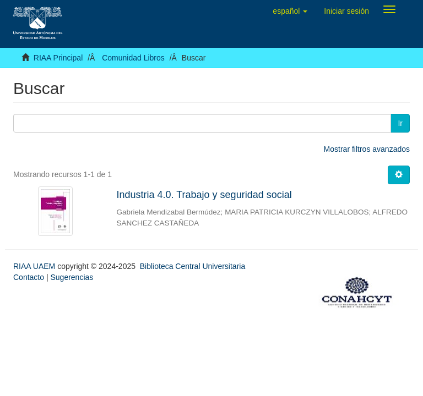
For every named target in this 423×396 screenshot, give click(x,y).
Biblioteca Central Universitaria (192, 266)
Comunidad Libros (133, 57)
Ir (400, 123)
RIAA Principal (58, 57)
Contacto (28, 277)
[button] (290, 11)
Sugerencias (71, 277)
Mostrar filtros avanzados (367, 149)
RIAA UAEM (35, 266)
